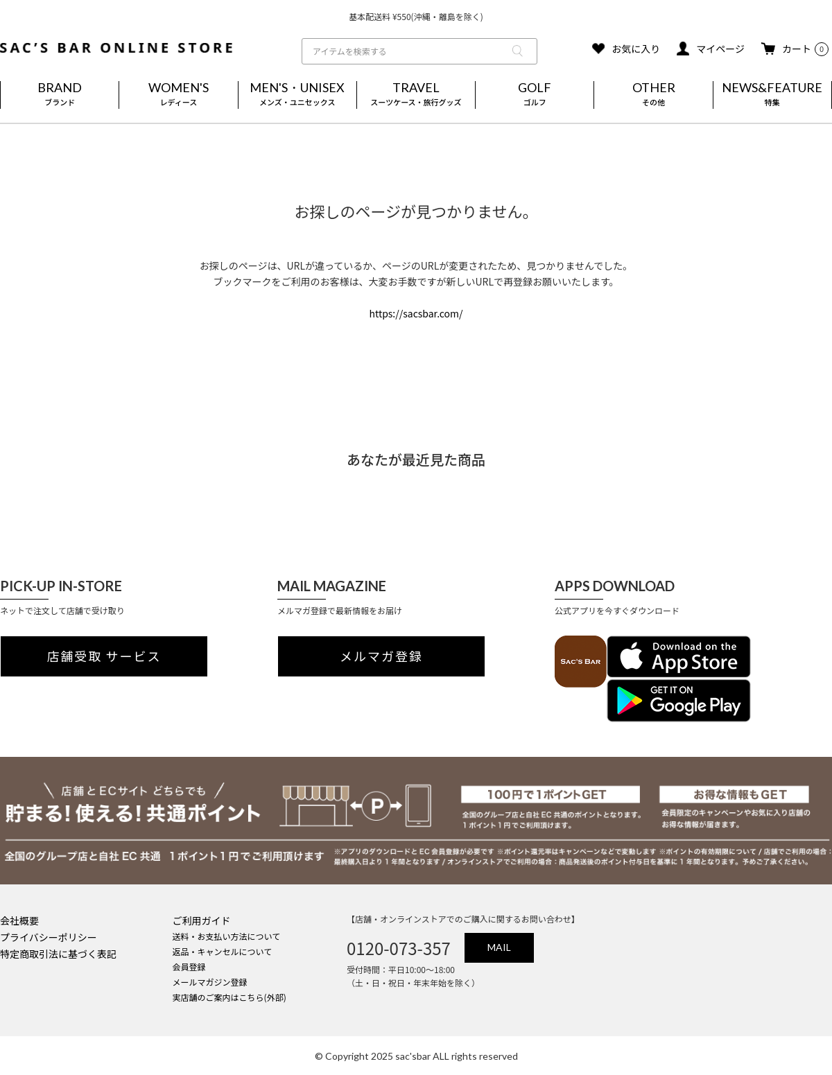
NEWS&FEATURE (772, 95)
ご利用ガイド (202, 920)
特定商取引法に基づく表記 (58, 954)
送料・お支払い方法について (227, 936)
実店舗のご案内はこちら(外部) (229, 997)
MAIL (499, 947)
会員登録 (189, 966)
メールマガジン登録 (210, 982)
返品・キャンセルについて (222, 951)
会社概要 (19, 920)
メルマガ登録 (381, 656)
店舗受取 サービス (104, 656)
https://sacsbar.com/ (415, 313)
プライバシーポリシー (48, 937)
